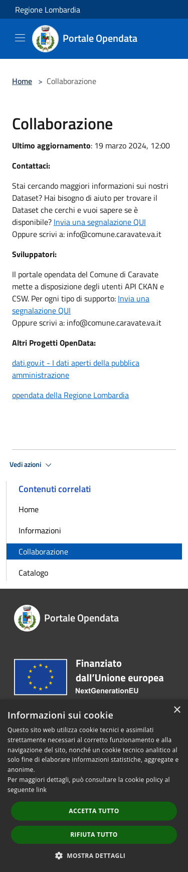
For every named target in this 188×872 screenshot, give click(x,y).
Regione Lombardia (47, 10)
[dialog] (94, 785)
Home (22, 81)
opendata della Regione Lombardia (70, 395)
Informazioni (40, 530)
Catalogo (33, 573)
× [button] (176, 710)
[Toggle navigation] (20, 38)
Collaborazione (43, 551)
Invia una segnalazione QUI (100, 222)
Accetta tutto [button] (94, 811)
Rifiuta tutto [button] (94, 834)
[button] (94, 855)
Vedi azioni (32, 465)
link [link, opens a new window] (41, 789)
